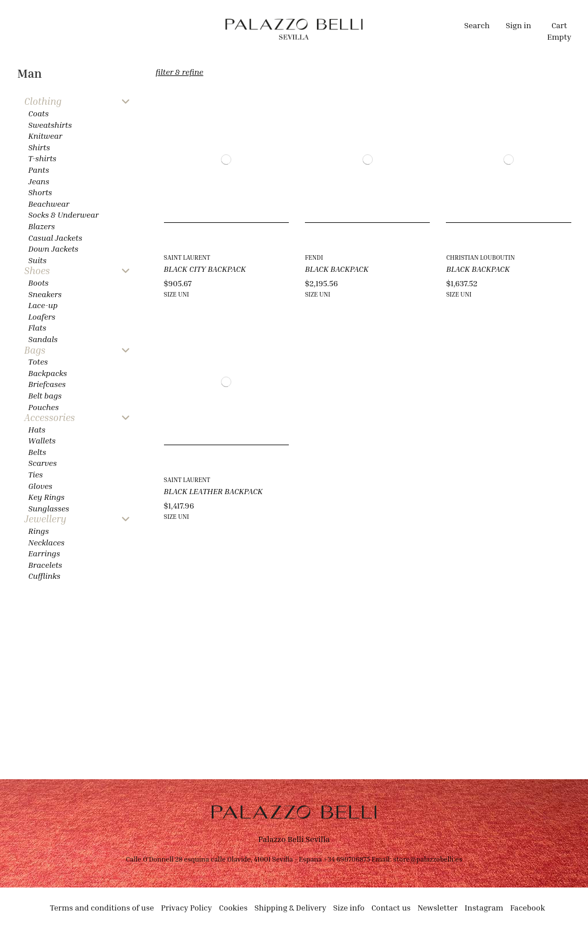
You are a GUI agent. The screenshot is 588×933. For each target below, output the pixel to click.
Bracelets (45, 565)
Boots (38, 282)
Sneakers (45, 294)
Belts (37, 452)
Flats (37, 327)
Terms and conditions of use (102, 907)
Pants (38, 170)
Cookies (233, 907)
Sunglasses (48, 508)
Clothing (43, 101)
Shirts (39, 147)
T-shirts (42, 158)
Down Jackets (53, 248)
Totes (38, 361)
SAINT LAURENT (187, 257)
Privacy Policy (186, 907)
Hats (36, 429)
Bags (34, 350)
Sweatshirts (50, 125)
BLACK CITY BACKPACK (205, 269)
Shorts (40, 192)
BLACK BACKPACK (337, 269)
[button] (189, 28)
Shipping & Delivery (290, 907)
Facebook (527, 907)
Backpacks (47, 373)
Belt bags (45, 395)
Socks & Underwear (63, 214)
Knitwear (45, 136)
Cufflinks (44, 576)
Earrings (44, 553)
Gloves (40, 486)
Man (29, 73)
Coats (38, 113)
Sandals (43, 339)
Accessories (49, 417)
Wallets (42, 440)
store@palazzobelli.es (427, 859)
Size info (348, 907)
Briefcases (47, 384)
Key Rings (46, 497)
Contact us (390, 907)
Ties (35, 474)
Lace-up (43, 305)
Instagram (484, 907)
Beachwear (48, 203)
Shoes (37, 271)
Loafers (41, 316)
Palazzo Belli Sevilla (294, 839)
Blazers (41, 226)
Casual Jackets (55, 237)
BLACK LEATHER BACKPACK (213, 491)
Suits (37, 260)
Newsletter (438, 907)
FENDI (314, 257)
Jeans (38, 181)
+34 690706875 (346, 859)
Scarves (42, 463)
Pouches (43, 407)
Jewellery (45, 519)
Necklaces (46, 542)
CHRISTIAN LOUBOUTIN (480, 257)
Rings (38, 531)
